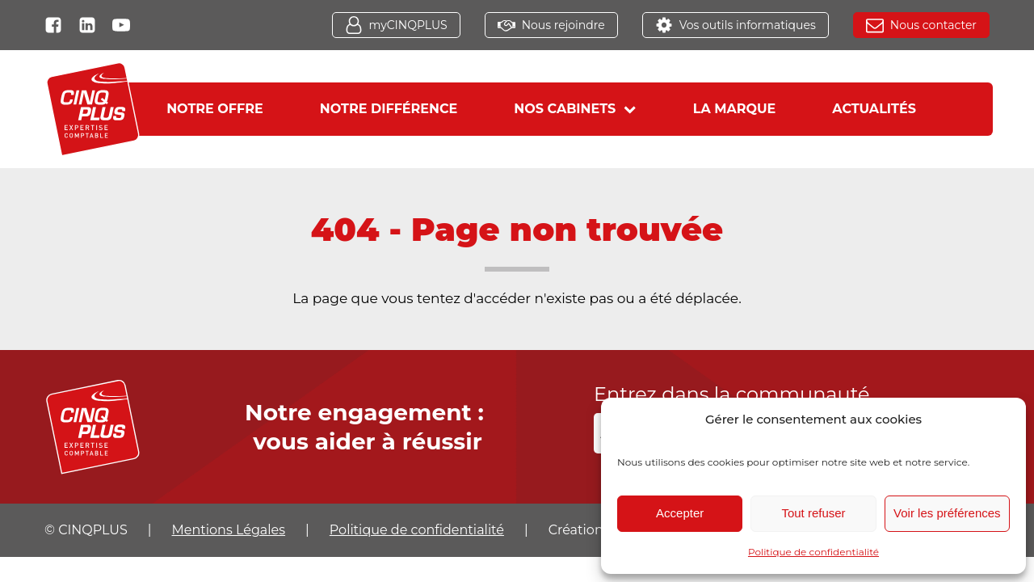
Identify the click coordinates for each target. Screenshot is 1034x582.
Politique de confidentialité (813, 552)
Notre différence (389, 108)
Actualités (874, 108)
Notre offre (214, 108)
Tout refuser (813, 513)
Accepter (680, 513)
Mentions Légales (229, 530)
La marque (734, 108)
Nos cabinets (575, 108)
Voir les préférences (947, 513)
